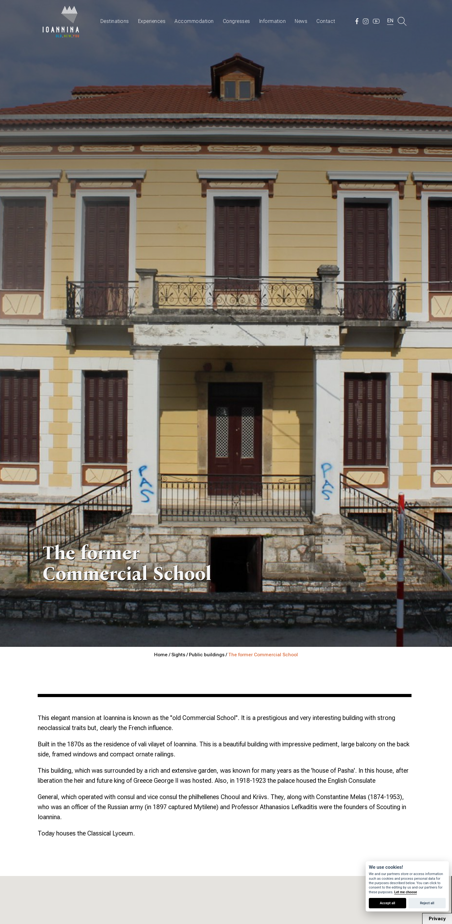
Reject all (427, 903)
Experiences (152, 21)
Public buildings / (208, 655)
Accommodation (194, 21)
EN (390, 21)
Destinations (114, 21)
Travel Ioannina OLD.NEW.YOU (61, 21)
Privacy (437, 918)
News (301, 21)
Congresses (236, 21)
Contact (325, 21)
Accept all (387, 903)
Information (272, 21)
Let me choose (405, 892)
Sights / (180, 655)
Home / (162, 655)
